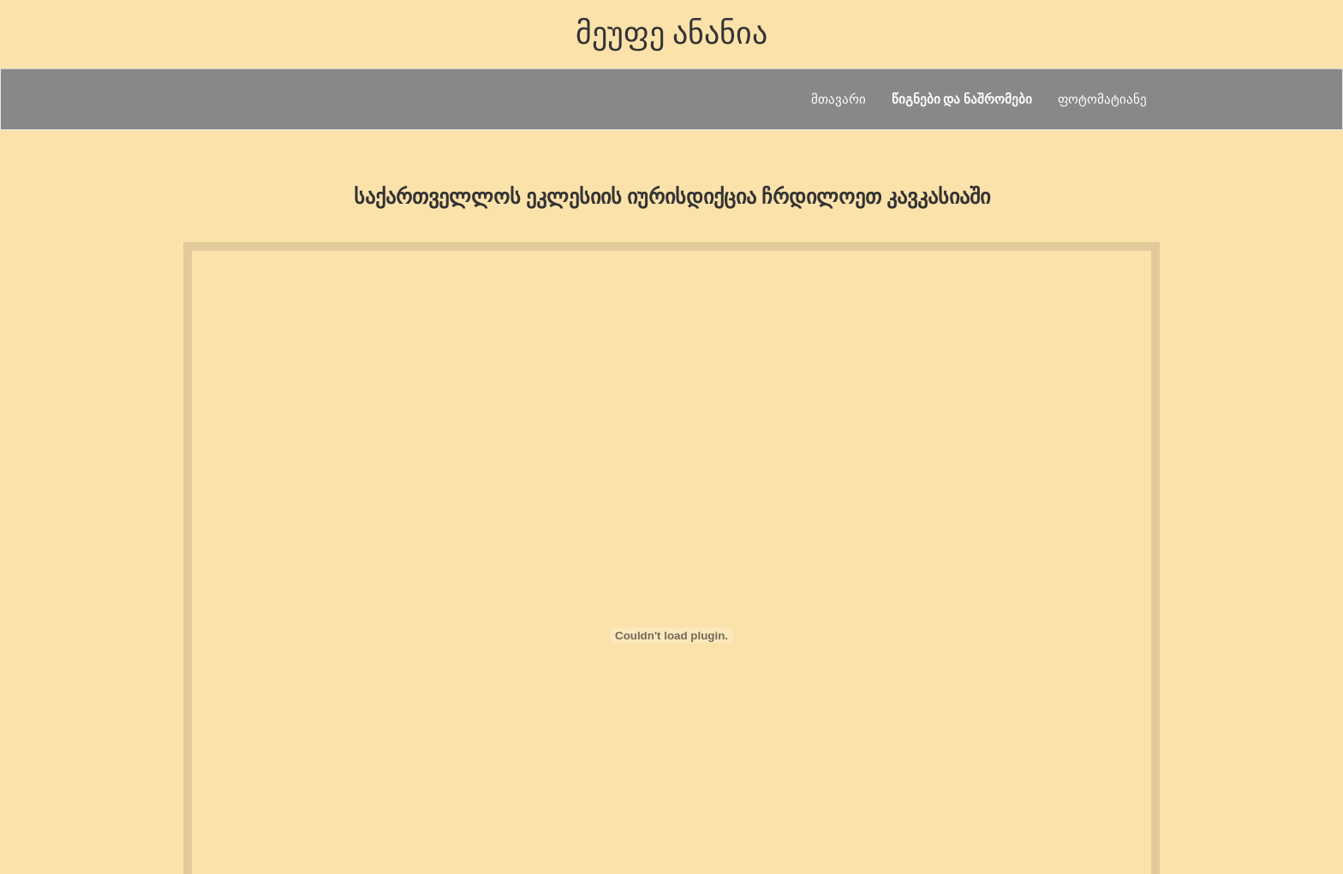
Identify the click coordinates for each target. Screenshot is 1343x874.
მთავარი (838, 99)
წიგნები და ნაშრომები (962, 99)
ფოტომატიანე (1102, 99)
